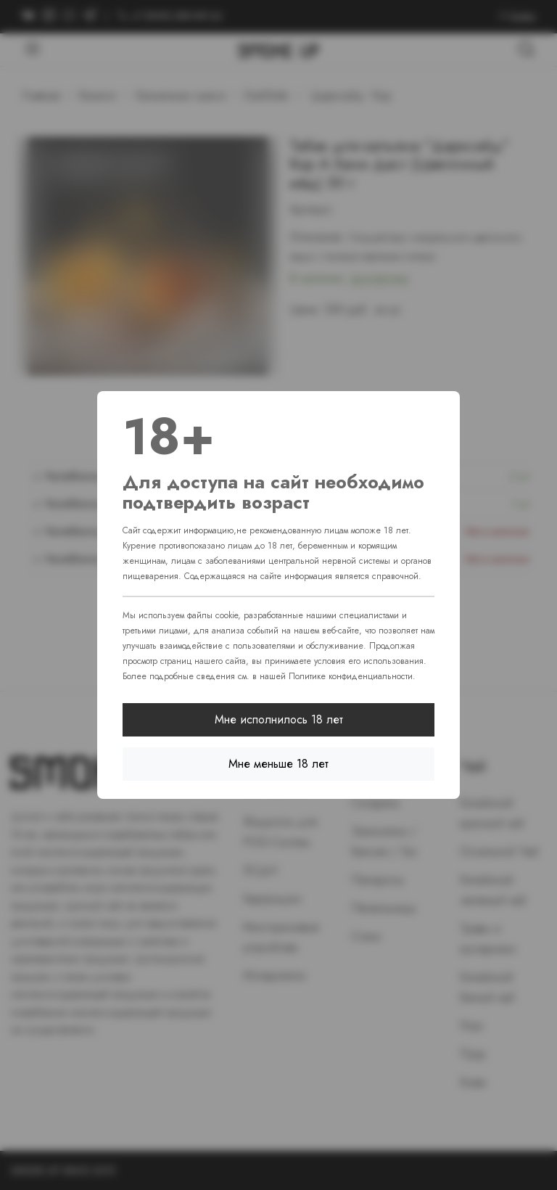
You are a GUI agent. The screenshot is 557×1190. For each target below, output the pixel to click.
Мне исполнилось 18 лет (279, 719)
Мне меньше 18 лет (278, 763)
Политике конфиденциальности (351, 676)
